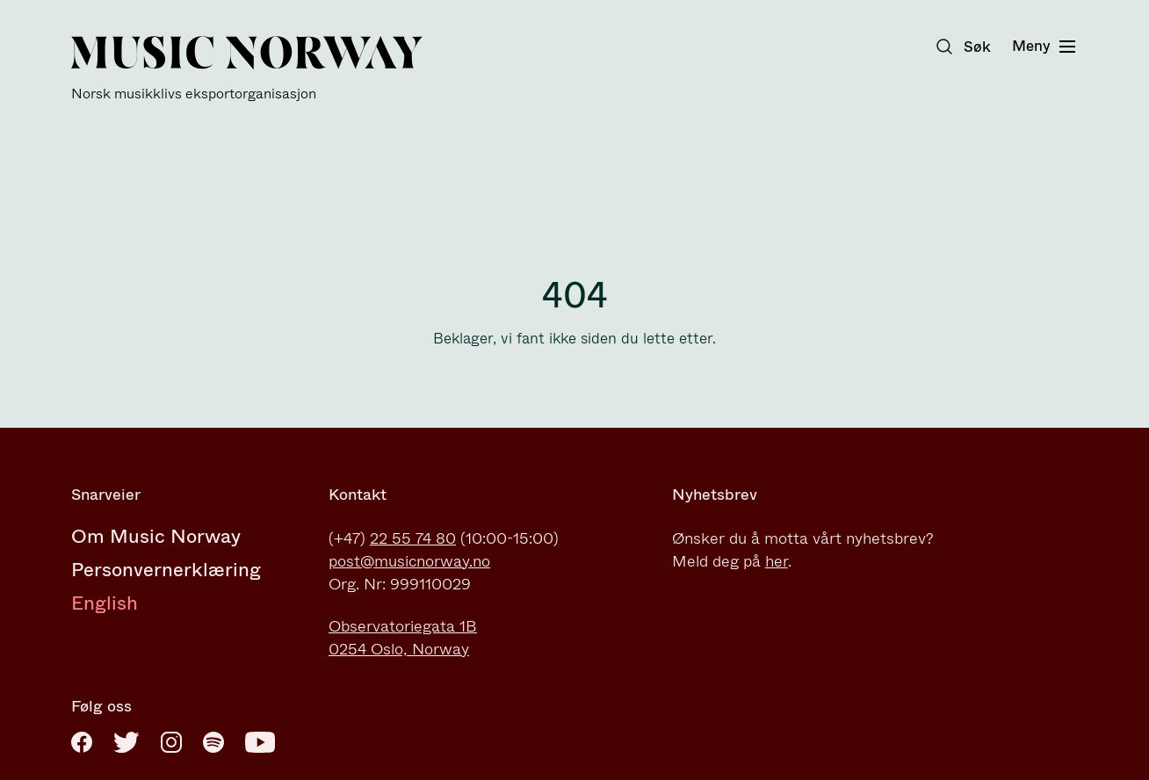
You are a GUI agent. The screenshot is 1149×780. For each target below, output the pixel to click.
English (104, 603)
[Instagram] (171, 742)
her (776, 561)
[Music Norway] (247, 69)
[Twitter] (126, 742)
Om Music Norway (156, 536)
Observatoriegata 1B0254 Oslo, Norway (403, 638)
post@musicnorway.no (409, 561)
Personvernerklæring (166, 569)
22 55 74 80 (413, 538)
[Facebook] (81, 742)
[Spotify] (213, 742)
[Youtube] (260, 742)
